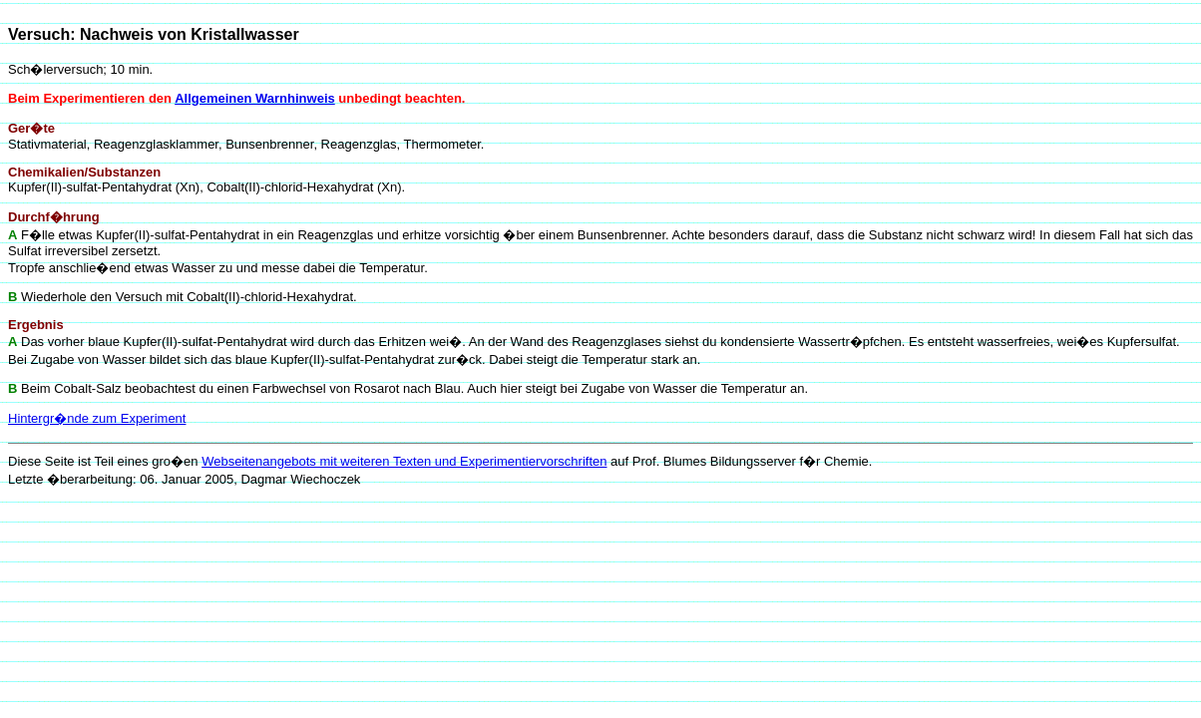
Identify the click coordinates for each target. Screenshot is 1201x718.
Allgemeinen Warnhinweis (255, 98)
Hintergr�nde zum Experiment (97, 418)
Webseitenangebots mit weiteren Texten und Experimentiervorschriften (403, 461)
